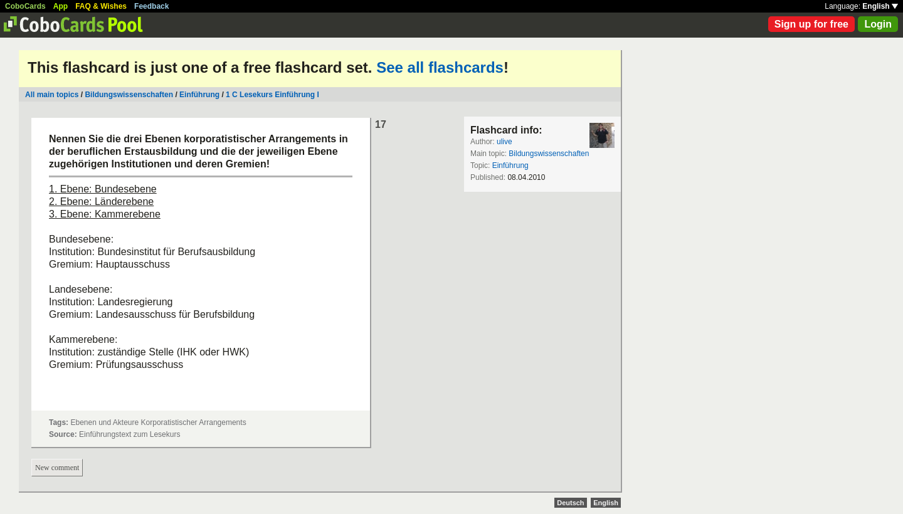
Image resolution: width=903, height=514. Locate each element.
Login (878, 24)
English (880, 6)
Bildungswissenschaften (129, 94)
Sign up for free (811, 24)
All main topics (51, 94)
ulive (504, 141)
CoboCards (25, 6)
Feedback (151, 6)
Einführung (199, 94)
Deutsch (570, 502)
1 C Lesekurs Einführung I (272, 94)
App (60, 6)
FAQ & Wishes (101, 6)
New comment (57, 467)
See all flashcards (440, 67)
